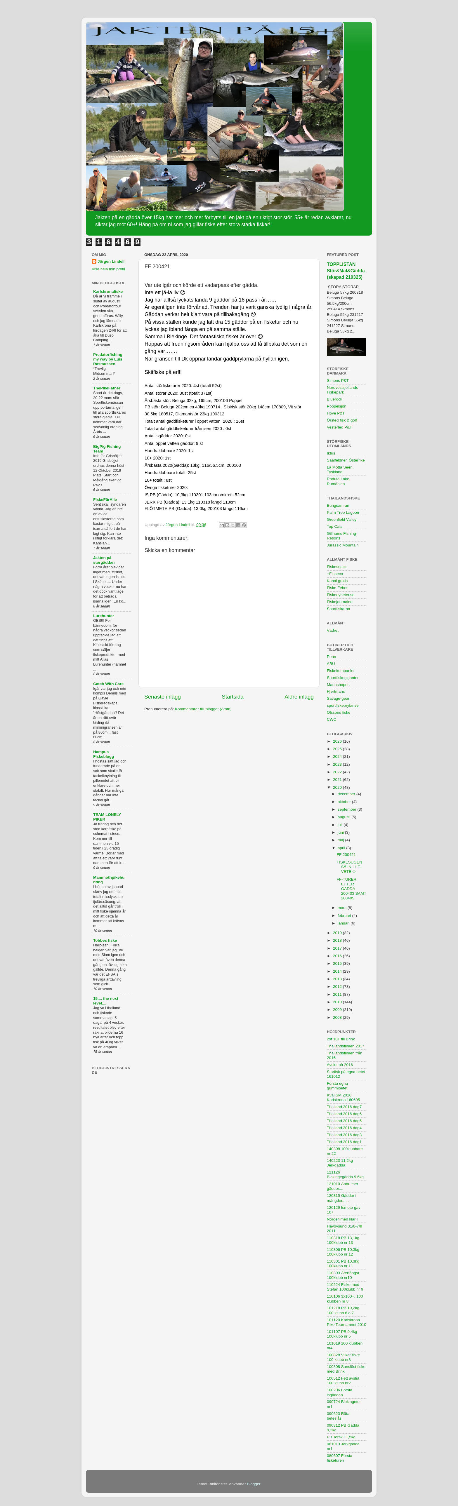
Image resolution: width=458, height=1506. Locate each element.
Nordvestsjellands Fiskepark (342, 389)
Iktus (331, 453)
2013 (338, 979)
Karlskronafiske (108, 291)
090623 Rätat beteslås (339, 1415)
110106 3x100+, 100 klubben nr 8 (345, 1298)
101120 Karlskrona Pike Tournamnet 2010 (346, 1322)
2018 (338, 940)
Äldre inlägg (299, 697)
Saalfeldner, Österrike (346, 460)
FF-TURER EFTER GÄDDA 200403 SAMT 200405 (351, 889)
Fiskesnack (337, 567)
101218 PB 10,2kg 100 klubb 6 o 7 (343, 1310)
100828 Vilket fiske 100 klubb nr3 (343, 1357)
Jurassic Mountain (343, 545)
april (342, 848)
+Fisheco (335, 574)
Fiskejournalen (340, 602)
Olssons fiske (338, 712)
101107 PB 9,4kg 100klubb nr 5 (342, 1333)
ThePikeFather (106, 388)
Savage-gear (338, 698)
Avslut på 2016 (340, 1065)
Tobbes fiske (105, 940)
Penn (331, 656)
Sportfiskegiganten (343, 677)
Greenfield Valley (342, 519)
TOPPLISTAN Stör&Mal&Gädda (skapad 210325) (346, 271)
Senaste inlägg (162, 697)
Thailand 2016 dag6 (344, 1114)
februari (345, 915)
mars (343, 908)
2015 (338, 963)
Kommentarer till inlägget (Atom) (203, 709)
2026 (338, 741)
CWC (331, 719)
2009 (338, 1009)
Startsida (233, 697)
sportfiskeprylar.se (343, 705)
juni (341, 832)
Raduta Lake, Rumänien (338, 481)
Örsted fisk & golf (342, 420)
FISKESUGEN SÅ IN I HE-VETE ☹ (349, 867)
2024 (338, 756)
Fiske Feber (337, 588)
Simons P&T (338, 380)
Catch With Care (108, 684)
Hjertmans (336, 691)
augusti (344, 817)
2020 (338, 787)
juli (341, 825)
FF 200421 (346, 854)
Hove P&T (336, 413)
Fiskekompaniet (341, 670)
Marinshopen (338, 685)
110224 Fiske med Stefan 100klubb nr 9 (345, 1286)
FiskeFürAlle (105, 499)
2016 (338, 956)
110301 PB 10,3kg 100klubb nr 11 (343, 1263)
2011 (338, 994)
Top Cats (334, 526)
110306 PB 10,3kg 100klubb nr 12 (343, 1251)
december (347, 794)
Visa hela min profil (108, 269)
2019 (338, 933)
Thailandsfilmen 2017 (345, 1046)
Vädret (333, 630)
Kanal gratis (337, 581)
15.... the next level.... (105, 1000)
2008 (338, 1017)
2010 (338, 1002)
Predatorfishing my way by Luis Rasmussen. (107, 359)
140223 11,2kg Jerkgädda (340, 1162)
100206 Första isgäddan (339, 1392)
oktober (345, 802)
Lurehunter (103, 616)
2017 (338, 948)
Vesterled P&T (339, 427)
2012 (338, 986)
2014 (338, 971)
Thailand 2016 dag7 (344, 1107)
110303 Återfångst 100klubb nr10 (343, 1275)
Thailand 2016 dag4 (344, 1128)
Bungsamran (338, 505)
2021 (338, 779)
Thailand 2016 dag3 (344, 1135)
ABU (331, 663)
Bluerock (334, 399)
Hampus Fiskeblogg (103, 754)
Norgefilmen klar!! (342, 1219)
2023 (338, 764)
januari (344, 923)
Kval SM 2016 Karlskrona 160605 (343, 1097)
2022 (338, 772)
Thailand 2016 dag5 (344, 1121)
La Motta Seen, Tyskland (340, 469)
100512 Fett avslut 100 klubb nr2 (343, 1380)
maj (341, 840)
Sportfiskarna (338, 609)
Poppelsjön (336, 406)
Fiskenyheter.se (341, 595)
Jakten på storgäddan (104, 560)
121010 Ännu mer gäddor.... (342, 1186)
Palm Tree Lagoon (343, 512)
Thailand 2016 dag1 (344, 1142)
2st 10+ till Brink (341, 1039)
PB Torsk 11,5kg (341, 1437)
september (348, 809)
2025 (338, 749)
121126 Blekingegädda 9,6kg (345, 1174)
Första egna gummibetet (337, 1085)
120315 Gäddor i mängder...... (341, 1197)
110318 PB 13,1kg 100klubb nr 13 (343, 1240)
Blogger (253, 1484)
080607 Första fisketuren (339, 1458)
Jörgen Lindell (111, 261)
